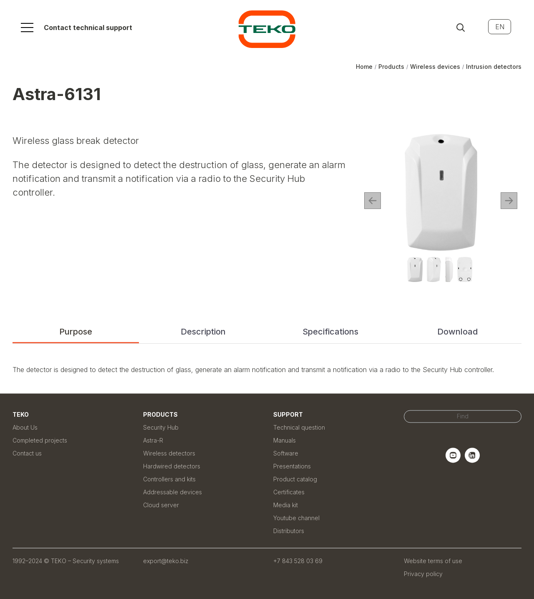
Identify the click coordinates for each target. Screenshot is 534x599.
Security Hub (161, 427)
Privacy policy (423, 573)
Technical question (299, 427)
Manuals (284, 440)
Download (457, 332)
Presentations (292, 466)
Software (285, 453)
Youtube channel (296, 517)
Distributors (288, 530)
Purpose (75, 332)
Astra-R (153, 440)
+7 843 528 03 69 (297, 560)
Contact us (27, 453)
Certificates (289, 492)
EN (499, 27)
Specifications (330, 332)
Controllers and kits (169, 479)
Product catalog (295, 479)
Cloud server (161, 504)
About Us (25, 427)
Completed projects (40, 440)
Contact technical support (88, 27)
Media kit (285, 504)
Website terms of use (433, 560)
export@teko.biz (166, 560)
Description (203, 332)
